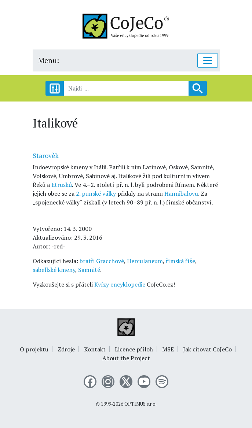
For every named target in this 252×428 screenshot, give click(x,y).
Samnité (89, 270)
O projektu (34, 349)
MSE (168, 349)
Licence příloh (134, 349)
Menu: (48, 60)
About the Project (126, 358)
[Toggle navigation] (207, 60)
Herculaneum (145, 261)
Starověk (46, 155)
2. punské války (96, 193)
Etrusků (61, 185)
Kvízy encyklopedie (119, 284)
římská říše (180, 261)
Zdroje (66, 349)
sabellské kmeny (54, 270)
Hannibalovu (181, 193)
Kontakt (95, 349)
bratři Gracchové (102, 261)
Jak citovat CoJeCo (207, 349)
